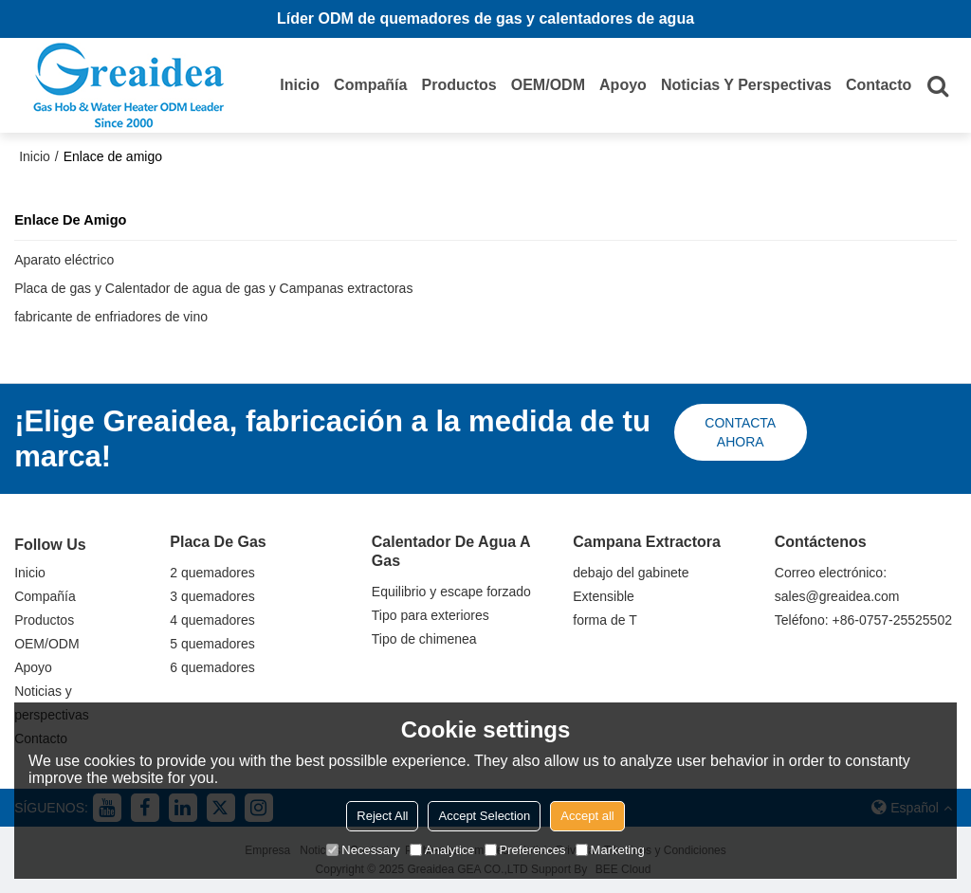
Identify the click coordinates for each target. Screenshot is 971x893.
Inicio (300, 85)
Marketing (610, 850)
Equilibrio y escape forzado (451, 591)
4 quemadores (212, 620)
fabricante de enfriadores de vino (111, 316)
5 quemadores (212, 643)
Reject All (382, 816)
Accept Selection (484, 816)
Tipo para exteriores (430, 615)
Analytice (442, 850)
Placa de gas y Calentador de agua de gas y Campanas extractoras (213, 288)
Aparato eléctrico (64, 259)
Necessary (362, 850)
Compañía (370, 85)
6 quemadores (212, 667)
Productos (459, 85)
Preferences (525, 850)
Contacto (878, 85)
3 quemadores (212, 596)
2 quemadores (212, 572)
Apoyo (623, 85)
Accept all (587, 816)
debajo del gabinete (630, 572)
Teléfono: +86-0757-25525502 (863, 620)
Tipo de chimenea (424, 639)
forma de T (604, 620)
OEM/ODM (548, 85)
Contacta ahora (740, 432)
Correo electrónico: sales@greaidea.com (837, 584)
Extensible (603, 596)
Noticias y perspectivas (746, 85)
